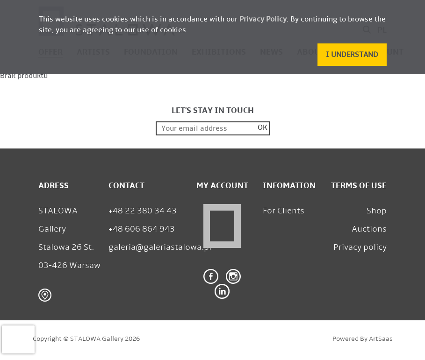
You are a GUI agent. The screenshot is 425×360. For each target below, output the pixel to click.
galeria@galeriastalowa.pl (159, 247)
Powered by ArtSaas (362, 339)
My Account (222, 186)
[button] (352, 54)
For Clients (283, 210)
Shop (377, 210)
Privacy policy (360, 247)
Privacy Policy (263, 18)
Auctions (369, 229)
